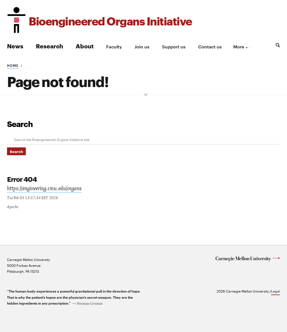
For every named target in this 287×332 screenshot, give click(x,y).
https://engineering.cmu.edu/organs (44, 188)
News (15, 46)
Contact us (210, 46)
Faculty (114, 46)
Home (12, 65)
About (85, 46)
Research (49, 46)
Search (20, 124)
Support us (174, 46)
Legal (275, 290)
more (238, 46)
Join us (142, 46)
